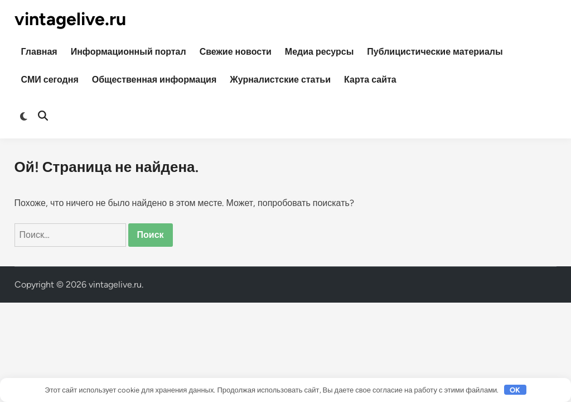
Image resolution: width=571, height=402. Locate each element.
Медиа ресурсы (319, 51)
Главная (39, 51)
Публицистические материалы (434, 51)
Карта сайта (370, 79)
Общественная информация (154, 79)
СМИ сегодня (50, 79)
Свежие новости (236, 51)
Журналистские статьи (280, 79)
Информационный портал (128, 51)
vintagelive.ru (70, 19)
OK (515, 390)
